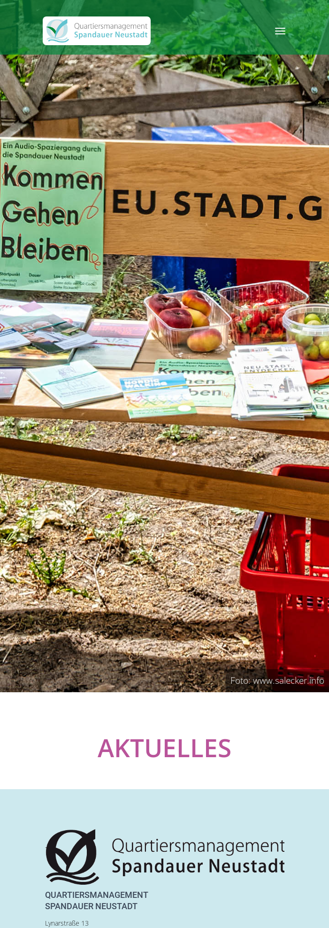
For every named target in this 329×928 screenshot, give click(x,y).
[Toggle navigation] (280, 31)
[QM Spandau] (97, 30)
